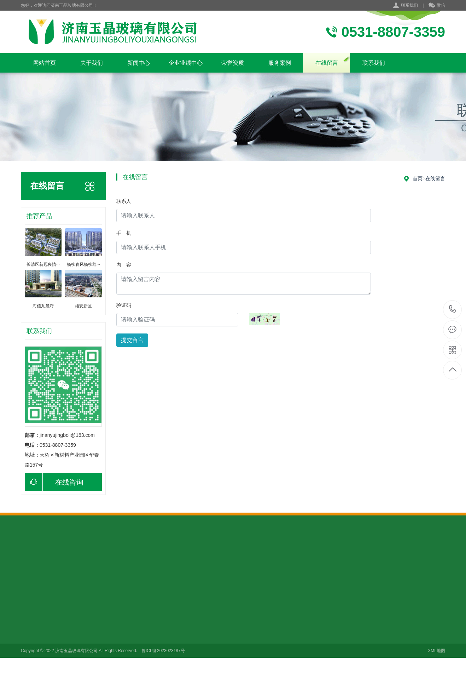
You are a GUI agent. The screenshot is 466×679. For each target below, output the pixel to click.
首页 (418, 178)
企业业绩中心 (186, 63)
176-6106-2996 (452, 309)
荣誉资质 (232, 63)
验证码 (123, 305)
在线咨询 (54, 482)
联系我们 (409, 5)
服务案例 (279, 63)
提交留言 (132, 340)
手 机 (123, 233)
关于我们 (91, 63)
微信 (437, 5)
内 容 (123, 265)
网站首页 (44, 63)
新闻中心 (138, 63)
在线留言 (326, 63)
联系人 (123, 201)
